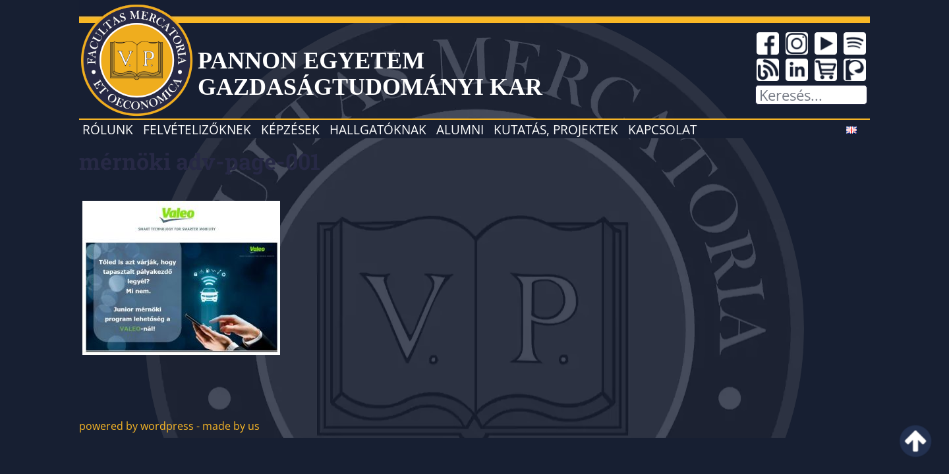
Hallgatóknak (378, 129)
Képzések (290, 129)
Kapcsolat (662, 129)
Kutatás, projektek (556, 129)
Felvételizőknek (197, 129)
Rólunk (107, 129)
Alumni (460, 129)
